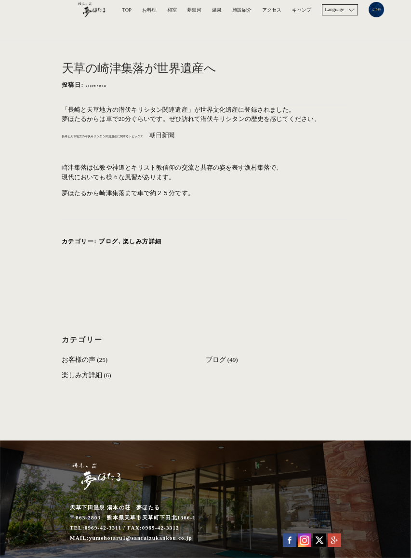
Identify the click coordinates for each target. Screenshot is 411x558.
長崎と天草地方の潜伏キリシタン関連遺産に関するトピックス (150, 135)
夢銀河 (194, 10)
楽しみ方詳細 (142, 241)
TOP (127, 10)
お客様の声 (78, 359)
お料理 (149, 10)
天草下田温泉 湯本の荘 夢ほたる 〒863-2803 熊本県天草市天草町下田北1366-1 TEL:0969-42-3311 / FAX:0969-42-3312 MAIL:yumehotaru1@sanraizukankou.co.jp (133, 523)
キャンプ (301, 10)
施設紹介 (242, 10)
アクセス (271, 10)
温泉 (217, 10)
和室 (172, 10)
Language (334, 9)
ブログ (109, 241)
